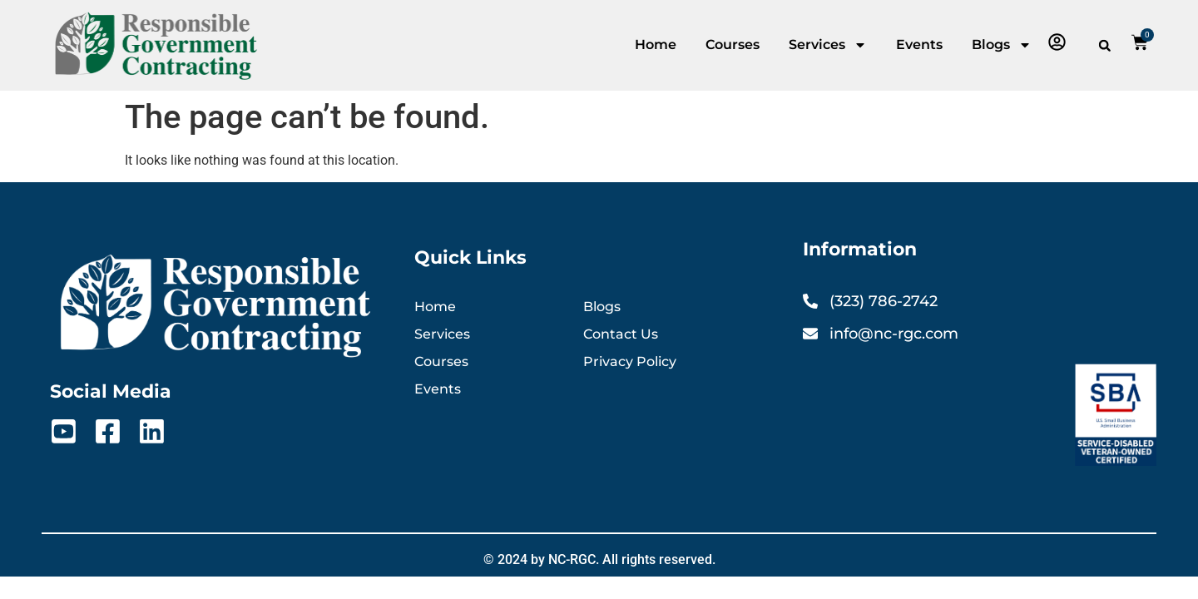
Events (919, 44)
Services (828, 45)
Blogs (1002, 45)
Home (655, 44)
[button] (1105, 46)
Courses (732, 44)
